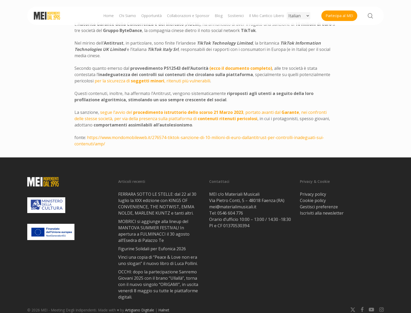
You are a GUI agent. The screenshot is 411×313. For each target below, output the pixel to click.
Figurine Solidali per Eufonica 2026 (152, 249)
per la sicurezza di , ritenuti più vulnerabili (152, 81)
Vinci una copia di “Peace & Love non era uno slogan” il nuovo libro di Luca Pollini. (158, 260)
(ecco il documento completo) (240, 68)
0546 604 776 (230, 213)
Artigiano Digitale (139, 309)
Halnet (163, 309)
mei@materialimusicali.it (232, 207)
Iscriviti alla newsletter (322, 213)
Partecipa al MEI (339, 15)
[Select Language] (298, 15)
